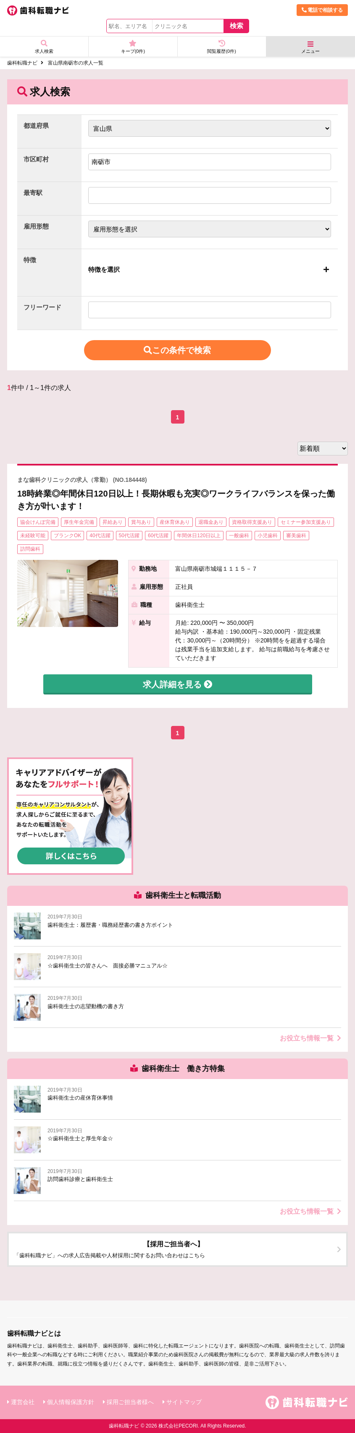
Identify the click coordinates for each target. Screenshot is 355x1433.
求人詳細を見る (178, 684)
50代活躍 (129, 535)
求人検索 (44, 47)
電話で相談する (322, 10)
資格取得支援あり (252, 522)
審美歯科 (296, 535)
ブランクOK (67, 535)
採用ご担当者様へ (130, 1402)
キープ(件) (133, 47)
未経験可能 (32, 535)
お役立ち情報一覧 (310, 1038)
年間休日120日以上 (199, 535)
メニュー (310, 47)
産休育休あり (175, 522)
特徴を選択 (104, 269)
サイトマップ (184, 1402)
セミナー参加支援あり (306, 522)
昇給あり (113, 522)
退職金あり (211, 522)
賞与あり (141, 522)
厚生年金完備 (79, 522)
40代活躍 (99, 535)
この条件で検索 (177, 350)
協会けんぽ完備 (37, 522)
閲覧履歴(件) (222, 47)
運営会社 (22, 1402)
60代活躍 (158, 535)
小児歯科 (268, 535)
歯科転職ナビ (22, 63)
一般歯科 (239, 535)
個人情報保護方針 (70, 1402)
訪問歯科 (30, 549)
